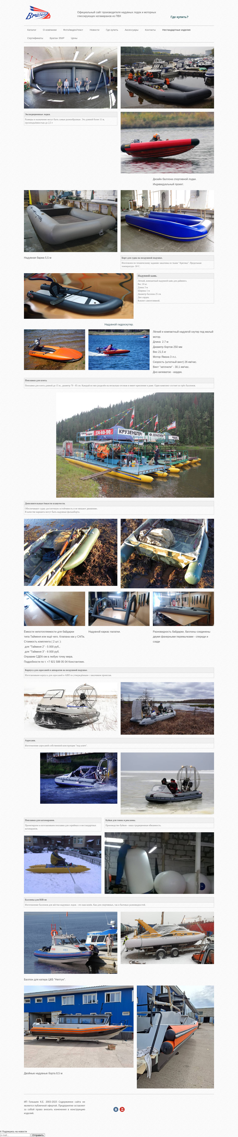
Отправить (38, 1135)
